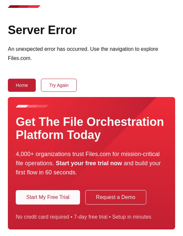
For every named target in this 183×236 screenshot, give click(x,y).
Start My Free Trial (48, 197)
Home (22, 85)
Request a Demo (115, 197)
